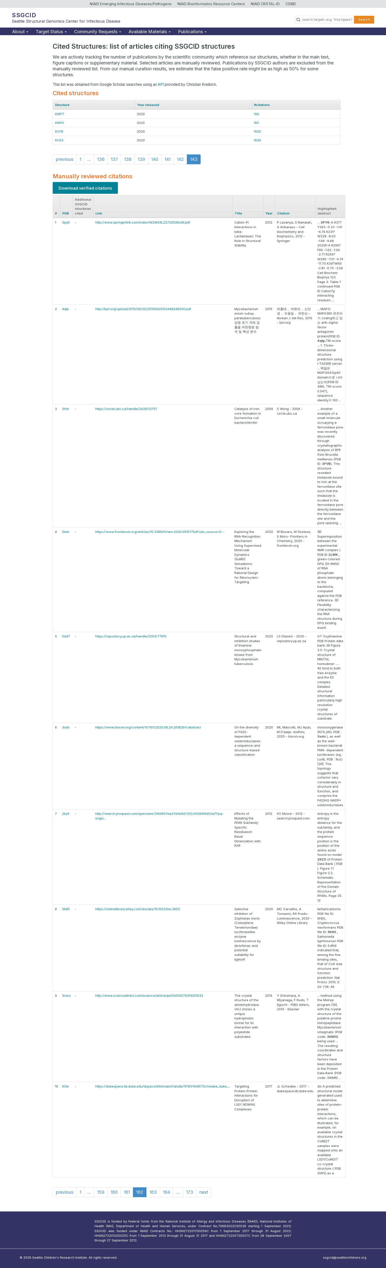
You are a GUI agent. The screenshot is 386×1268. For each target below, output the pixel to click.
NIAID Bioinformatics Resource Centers (211, 4)
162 (139, 1192)
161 (127, 1192)
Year (269, 213)
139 (141, 159)
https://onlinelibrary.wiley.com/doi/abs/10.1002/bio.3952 (137, 909)
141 (167, 159)
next (203, 1192)
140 (154, 159)
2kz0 (65, 813)
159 (100, 1192)
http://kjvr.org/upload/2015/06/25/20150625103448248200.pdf (143, 309)
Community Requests (97, 31)
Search (364, 19)
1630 (257, 140)
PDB (65, 213)
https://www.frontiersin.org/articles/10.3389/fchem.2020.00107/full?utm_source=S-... (160, 532)
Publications (192, 31)
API (161, 84)
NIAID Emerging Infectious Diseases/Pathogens (131, 4)
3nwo (66, 995)
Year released (148, 105)
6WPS (59, 123)
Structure (62, 105)
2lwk (65, 532)
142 (180, 159)
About (20, 31)
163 (153, 1192)
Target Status (51, 31)
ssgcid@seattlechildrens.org (344, 1257)
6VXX (59, 140)
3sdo (66, 727)
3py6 (66, 222)
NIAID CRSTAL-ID (265, 4)
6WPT (59, 114)
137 (114, 159)
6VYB (59, 131)
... (89, 159)
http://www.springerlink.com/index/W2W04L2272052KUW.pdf (142, 222)
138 (127, 159)
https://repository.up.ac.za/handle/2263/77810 (130, 636)
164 (166, 1192)
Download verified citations (85, 188)
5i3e (65, 1086)
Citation (283, 213)
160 (114, 1192)
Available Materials (150, 31)
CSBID (291, 4)
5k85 (66, 909)
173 (189, 1192)
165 (256, 123)
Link (99, 213)
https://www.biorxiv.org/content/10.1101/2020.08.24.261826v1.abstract (148, 727)
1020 (257, 131)
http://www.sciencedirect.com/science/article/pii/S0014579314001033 (149, 995)
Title (238, 213)
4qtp (65, 309)
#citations (262, 105)
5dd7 (66, 636)
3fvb (65, 409)
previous (64, 159)
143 (193, 159)
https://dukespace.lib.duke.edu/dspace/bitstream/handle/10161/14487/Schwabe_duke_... (162, 1086)
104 (256, 114)
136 (101, 159)
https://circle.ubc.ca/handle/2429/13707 (126, 409)
